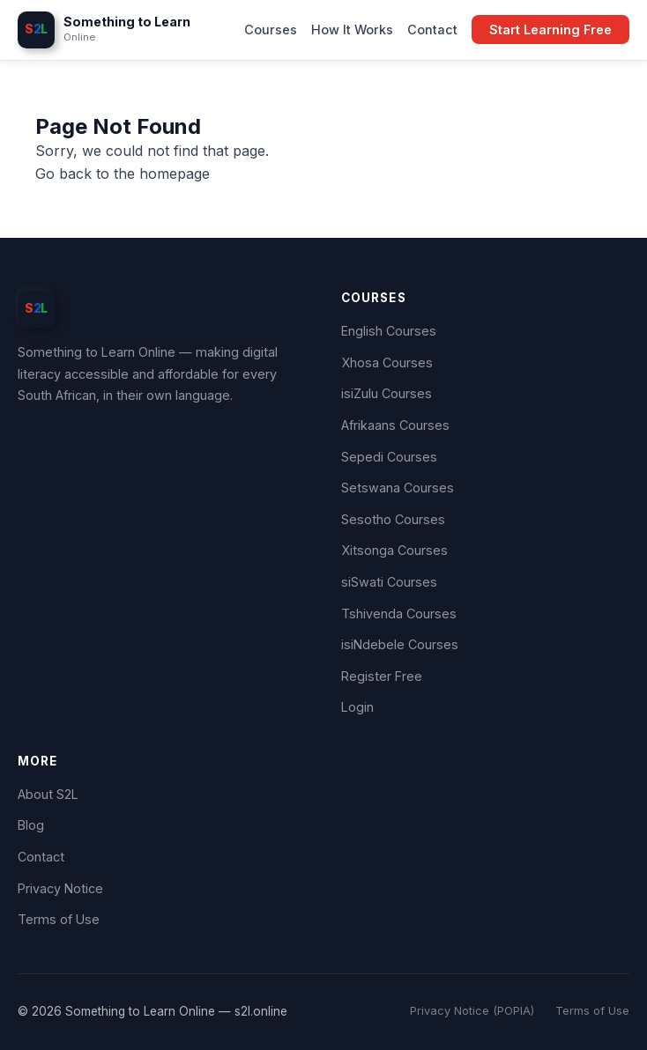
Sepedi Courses (389, 456)
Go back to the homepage (122, 173)
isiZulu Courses (386, 393)
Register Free (381, 676)
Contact (432, 29)
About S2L (48, 794)
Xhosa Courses (387, 362)
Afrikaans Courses (395, 425)
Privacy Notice (60, 888)
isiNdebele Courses (399, 644)
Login (357, 706)
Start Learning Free (550, 29)
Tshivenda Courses (399, 613)
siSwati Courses (389, 581)
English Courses (388, 330)
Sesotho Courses (393, 519)
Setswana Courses (397, 487)
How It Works (352, 29)
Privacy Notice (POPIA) (472, 1010)
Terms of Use (59, 919)
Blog (31, 824)
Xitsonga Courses (394, 550)
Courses (270, 29)
